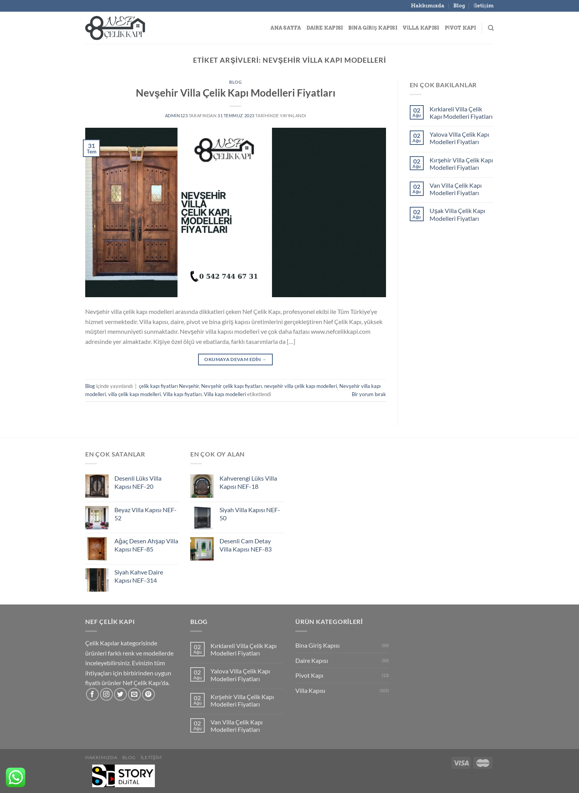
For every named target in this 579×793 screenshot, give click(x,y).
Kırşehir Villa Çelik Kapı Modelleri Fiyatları (461, 163)
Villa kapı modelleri (225, 394)
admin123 (176, 115)
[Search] (491, 28)
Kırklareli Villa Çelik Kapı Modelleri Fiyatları (461, 112)
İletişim (484, 6)
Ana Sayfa (285, 28)
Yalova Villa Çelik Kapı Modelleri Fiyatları (459, 137)
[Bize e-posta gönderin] (134, 694)
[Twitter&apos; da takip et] (120, 694)
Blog (459, 6)
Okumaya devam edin (235, 359)
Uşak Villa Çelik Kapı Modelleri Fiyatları (457, 214)
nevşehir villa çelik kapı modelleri (300, 386)
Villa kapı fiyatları (182, 394)
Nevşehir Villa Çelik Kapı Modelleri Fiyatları (235, 93)
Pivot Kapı (460, 28)
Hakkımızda (427, 6)
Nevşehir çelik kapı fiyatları (231, 386)
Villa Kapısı (421, 28)
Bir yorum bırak (369, 394)
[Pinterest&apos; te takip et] (148, 694)
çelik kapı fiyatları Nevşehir (169, 386)
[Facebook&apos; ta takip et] (92, 694)
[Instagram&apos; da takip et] (106, 694)
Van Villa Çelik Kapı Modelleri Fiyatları (456, 189)
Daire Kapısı (325, 28)
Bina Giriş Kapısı (372, 28)
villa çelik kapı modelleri (134, 394)
